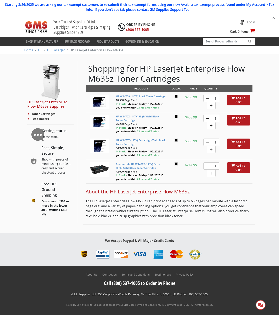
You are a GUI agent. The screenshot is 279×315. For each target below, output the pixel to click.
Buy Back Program (77, 41)
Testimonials (163, 274)
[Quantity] (215, 98)
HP (40, 50)
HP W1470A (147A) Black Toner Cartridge (140, 96)
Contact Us (109, 274)
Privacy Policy (185, 274)
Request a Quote (108, 41)
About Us (91, 274)
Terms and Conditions (136, 274)
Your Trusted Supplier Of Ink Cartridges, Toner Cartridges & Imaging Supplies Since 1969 (81, 27)
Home (28, 50)
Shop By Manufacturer (42, 41)
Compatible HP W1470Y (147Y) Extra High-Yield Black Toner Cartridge (138, 166)
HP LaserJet (56, 50)
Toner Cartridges (43, 114)
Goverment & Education (142, 41)
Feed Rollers (40, 119)
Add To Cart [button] (238, 100)
